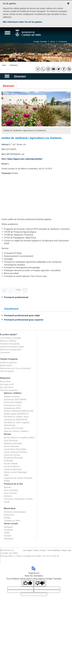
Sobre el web (40, 550)
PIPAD (7, 481)
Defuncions (9, 515)
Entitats (7, 518)
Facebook (8, 530)
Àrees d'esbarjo (11, 490)
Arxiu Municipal (11, 440)
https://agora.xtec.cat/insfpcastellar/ (24, 159)
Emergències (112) (12, 405)
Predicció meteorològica (15, 512)
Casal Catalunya (11, 446)
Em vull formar (6, 387)
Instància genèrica (8, 362)
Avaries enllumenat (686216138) (18, 411)
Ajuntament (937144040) (15, 399)
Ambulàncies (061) (12, 408)
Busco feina (5, 381)
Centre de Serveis (12, 455)
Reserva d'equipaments (11, 349)
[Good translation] (28, 583)
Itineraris (8, 496)
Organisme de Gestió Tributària (18, 478)
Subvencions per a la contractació (15, 368)
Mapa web (66, 550)
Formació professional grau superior (23, 319)
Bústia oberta (6, 365)
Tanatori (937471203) (13, 428)
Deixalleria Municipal (13, 458)
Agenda (7, 487)
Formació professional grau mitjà (22, 315)
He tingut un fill (7, 384)
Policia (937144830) (13, 402)
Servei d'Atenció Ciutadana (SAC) (19, 437)
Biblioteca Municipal (13, 443)
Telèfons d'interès (12, 396)
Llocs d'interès (10, 493)
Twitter (7, 533)
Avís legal (27, 550)
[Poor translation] (40, 583)
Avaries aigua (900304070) (16, 414)
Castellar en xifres (12, 520)
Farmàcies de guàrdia (10, 344)
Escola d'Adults (11, 463)
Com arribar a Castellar (10, 338)
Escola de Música (12, 466)
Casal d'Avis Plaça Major (15, 449)
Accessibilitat (54, 550)
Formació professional (16, 297)
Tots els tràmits (7, 371)
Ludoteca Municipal (13, 469)
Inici (52, 42)
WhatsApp (8, 538)
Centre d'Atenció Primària (15, 452)
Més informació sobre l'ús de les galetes (22, 22)
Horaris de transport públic (12, 346)
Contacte (62, 42)
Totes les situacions (9, 390)
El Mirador (8, 460)
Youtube (7, 536)
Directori (13, 65)
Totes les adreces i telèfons (16, 431)
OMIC (6, 475)
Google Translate (40, 42)
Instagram (8, 527)
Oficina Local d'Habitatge (15, 472)
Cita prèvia (5, 352)
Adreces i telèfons (8, 341)
